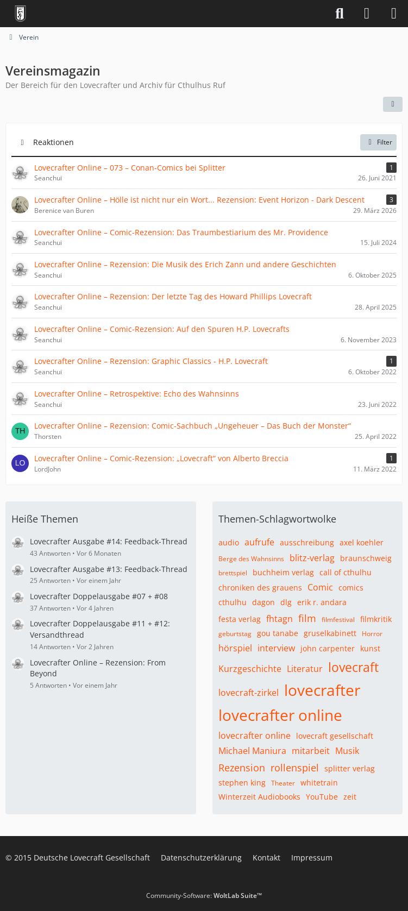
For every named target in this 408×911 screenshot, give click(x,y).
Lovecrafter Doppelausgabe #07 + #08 (99, 596)
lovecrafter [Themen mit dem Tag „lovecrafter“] (322, 690)
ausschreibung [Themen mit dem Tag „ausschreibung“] (307, 542)
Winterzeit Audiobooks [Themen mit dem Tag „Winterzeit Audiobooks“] (259, 796)
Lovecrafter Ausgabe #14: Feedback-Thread (108, 541)
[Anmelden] (367, 13)
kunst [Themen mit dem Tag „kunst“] (370, 648)
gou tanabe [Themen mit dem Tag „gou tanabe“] (277, 633)
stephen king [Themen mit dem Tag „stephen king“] (242, 782)
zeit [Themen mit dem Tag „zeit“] (349, 796)
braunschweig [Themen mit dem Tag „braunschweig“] (366, 558)
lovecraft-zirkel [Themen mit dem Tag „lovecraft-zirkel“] (248, 693)
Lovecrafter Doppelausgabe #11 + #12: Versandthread (100, 629)
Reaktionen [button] (53, 141)
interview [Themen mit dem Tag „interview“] (276, 648)
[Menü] (394, 13)
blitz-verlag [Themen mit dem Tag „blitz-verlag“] (312, 558)
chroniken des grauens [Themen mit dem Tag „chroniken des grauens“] (260, 587)
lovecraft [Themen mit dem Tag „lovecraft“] (353, 667)
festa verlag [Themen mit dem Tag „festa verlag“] (239, 619)
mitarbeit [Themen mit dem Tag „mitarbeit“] (311, 751)
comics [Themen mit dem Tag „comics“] (350, 587)
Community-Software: (204, 895)
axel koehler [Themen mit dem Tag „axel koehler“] (362, 542)
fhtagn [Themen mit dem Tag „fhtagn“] (279, 619)
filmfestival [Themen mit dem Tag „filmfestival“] (338, 619)
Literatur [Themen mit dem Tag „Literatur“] (305, 669)
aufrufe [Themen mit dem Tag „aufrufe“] (259, 542)
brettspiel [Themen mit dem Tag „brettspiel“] (232, 572)
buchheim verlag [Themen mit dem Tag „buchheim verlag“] (283, 572)
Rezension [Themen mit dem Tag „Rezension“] (241, 767)
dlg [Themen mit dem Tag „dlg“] (286, 602)
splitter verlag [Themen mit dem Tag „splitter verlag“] (349, 768)
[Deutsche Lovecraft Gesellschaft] (20, 13)
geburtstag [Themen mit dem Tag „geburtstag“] (235, 633)
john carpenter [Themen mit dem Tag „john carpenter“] (327, 648)
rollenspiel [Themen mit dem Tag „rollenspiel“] (295, 767)
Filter (378, 142)
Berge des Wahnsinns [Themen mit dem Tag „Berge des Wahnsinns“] (251, 558)
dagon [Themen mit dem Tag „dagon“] (263, 602)
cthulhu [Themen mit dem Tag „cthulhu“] (232, 602)
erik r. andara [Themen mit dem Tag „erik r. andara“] (322, 602)
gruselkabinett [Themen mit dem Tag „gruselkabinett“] (330, 633)
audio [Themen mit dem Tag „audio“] (228, 542)
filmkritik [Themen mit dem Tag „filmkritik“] (376, 619)
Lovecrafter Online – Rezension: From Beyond (98, 668)
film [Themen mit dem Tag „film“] (307, 618)
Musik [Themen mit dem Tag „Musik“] (347, 751)
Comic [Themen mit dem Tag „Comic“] (320, 587)
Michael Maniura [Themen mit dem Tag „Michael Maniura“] (252, 751)
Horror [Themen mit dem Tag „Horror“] (372, 633)
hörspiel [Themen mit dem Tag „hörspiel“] (235, 648)
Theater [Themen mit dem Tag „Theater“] (283, 783)
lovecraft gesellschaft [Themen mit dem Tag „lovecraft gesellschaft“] (334, 736)
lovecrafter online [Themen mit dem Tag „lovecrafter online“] (280, 715)
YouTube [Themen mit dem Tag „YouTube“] (322, 796)
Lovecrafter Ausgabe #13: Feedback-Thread (108, 569)
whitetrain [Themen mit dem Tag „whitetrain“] (319, 782)
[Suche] (339, 13)
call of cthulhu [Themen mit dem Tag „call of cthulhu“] (345, 572)
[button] (393, 104)
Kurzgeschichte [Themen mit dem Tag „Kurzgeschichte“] (249, 669)
